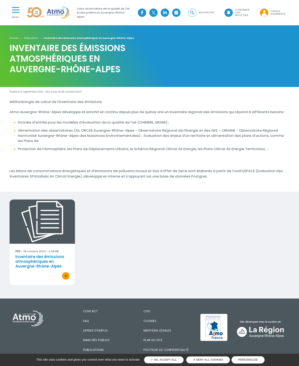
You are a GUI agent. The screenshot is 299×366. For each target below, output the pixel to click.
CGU (146, 311)
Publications (31, 38)
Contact (90, 311)
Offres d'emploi (95, 330)
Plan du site (153, 340)
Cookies (149, 321)
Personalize (248, 359)
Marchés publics (96, 340)
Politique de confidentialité (166, 350)
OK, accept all (164, 359)
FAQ (86, 321)
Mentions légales (157, 330)
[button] (200, 12)
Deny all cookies (208, 359)
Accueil (14, 38)
